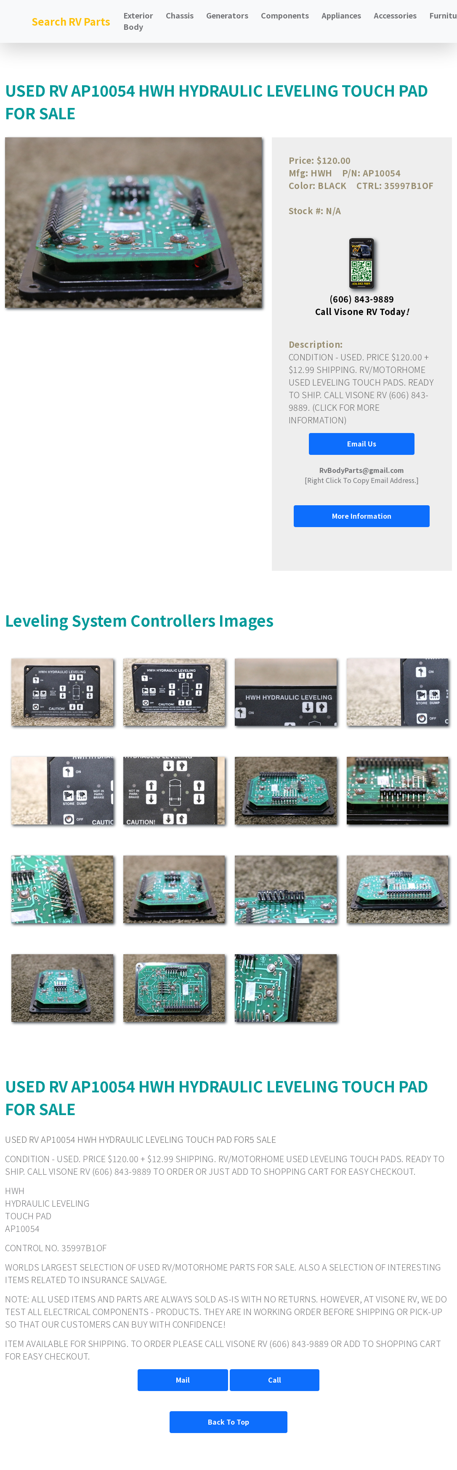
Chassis (180, 15)
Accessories (395, 15)
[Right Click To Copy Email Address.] (362, 475)
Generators (227, 15)
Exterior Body (138, 21)
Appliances (341, 15)
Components (285, 15)
